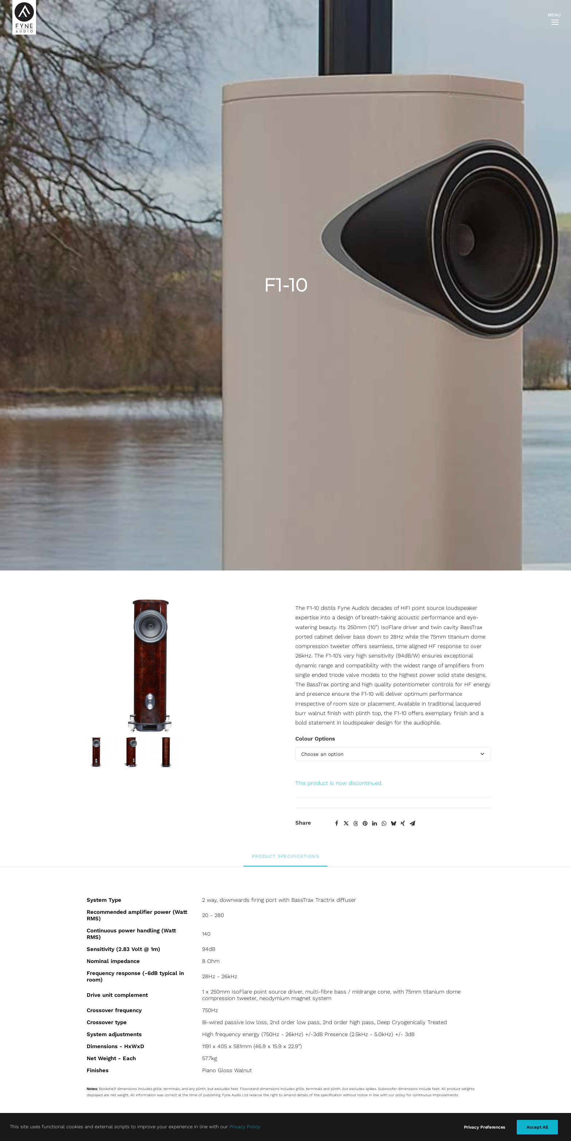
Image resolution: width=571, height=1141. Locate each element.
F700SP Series (98, 1022)
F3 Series (91, 965)
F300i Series (95, 974)
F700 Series (95, 1012)
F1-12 (390, 823)
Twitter (230, 984)
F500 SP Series (99, 1003)
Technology (94, 1098)
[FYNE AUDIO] (24, 17)
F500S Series (96, 993)
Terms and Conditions (179, 994)
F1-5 (285, 823)
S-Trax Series (97, 1050)
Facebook (233, 965)
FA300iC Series (99, 1060)
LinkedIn (232, 994)
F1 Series (91, 1032)
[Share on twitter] (346, 391)
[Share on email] (412, 391)
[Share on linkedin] (374, 391)
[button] (181, 765)
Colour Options (315, 307)
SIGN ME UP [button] (317, 990)
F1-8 (181, 823)
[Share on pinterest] (365, 391)
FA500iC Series (99, 1070)
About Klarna (167, 1003)
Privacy (160, 974)
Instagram (234, 974)
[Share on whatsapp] (383, 391)
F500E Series (96, 984)
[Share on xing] (402, 391)
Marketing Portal (101, 1108)
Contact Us (165, 965)
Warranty (162, 984)
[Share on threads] (355, 391)
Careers (90, 1117)
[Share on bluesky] (393, 391)
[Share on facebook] (336, 391)
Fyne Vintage (96, 1041)
